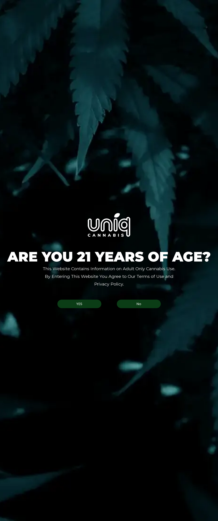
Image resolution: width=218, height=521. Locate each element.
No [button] (138, 304)
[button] (109, 225)
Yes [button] (79, 304)
